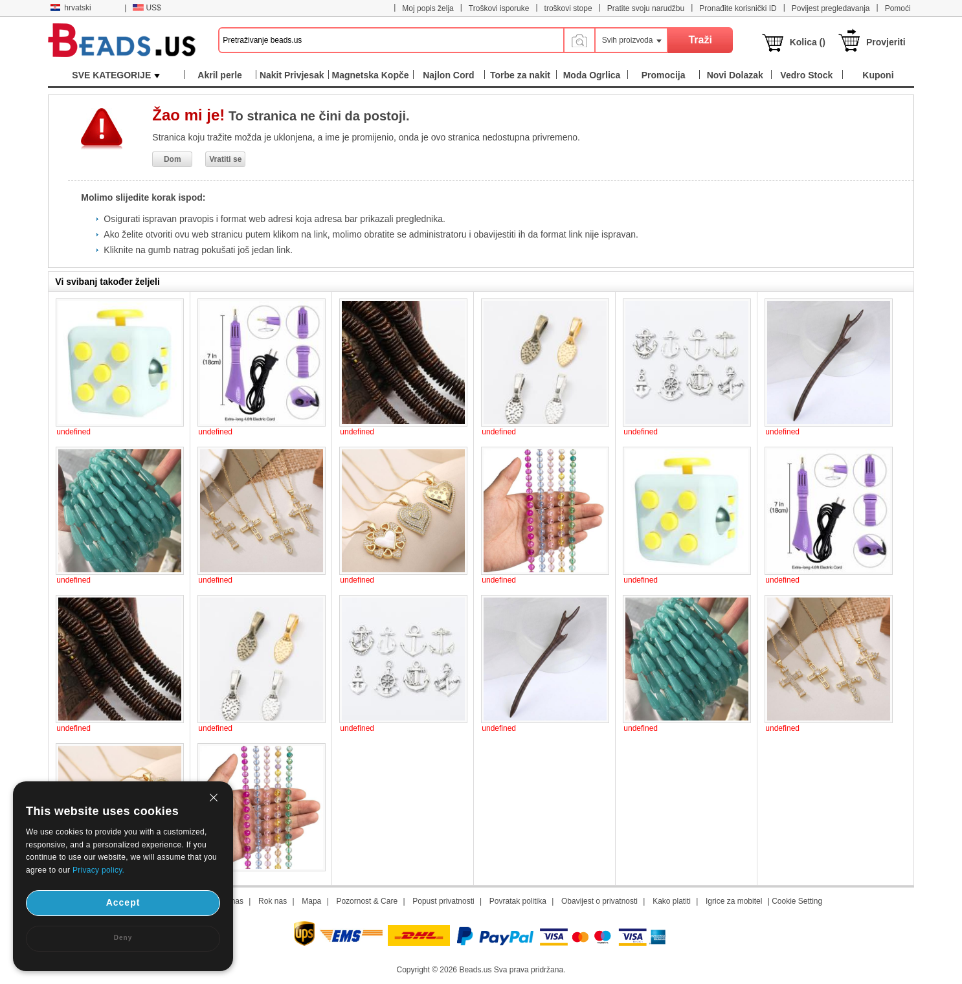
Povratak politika (517, 901)
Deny (123, 937)
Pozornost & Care (366, 901)
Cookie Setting (797, 901)
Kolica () (807, 42)
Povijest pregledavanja (831, 8)
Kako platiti (672, 901)
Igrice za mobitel (734, 901)
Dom (172, 159)
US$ (147, 7)
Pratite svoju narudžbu (645, 8)
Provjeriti (886, 42)
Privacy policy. (98, 870)
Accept (123, 902)
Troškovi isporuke (499, 8)
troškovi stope (568, 8)
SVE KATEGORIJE (116, 75)
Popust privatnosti (443, 901)
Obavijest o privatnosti (599, 901)
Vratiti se (225, 159)
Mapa (311, 901)
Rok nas (272, 901)
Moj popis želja (427, 8)
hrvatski (70, 7)
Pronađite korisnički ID (737, 8)
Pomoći (898, 8)
